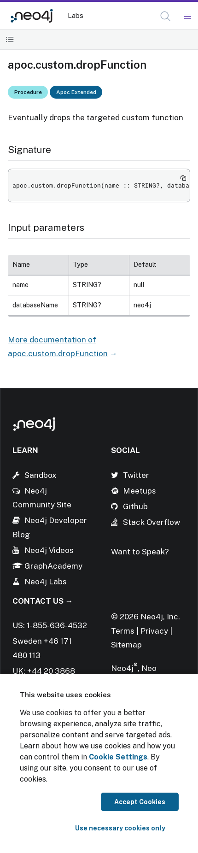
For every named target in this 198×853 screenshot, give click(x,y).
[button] (165, 16)
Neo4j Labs (45, 581)
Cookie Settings (118, 757)
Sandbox (40, 475)
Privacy (155, 630)
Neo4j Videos (49, 550)
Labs (75, 15)
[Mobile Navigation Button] (187, 16)
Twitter (136, 475)
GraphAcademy (53, 566)
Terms (122, 630)
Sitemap (126, 644)
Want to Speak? (140, 551)
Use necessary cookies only (120, 828)
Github (135, 506)
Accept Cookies (139, 802)
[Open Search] (166, 16)
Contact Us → (42, 601)
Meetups (139, 490)
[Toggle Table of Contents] (10, 39)
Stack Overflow (151, 522)
